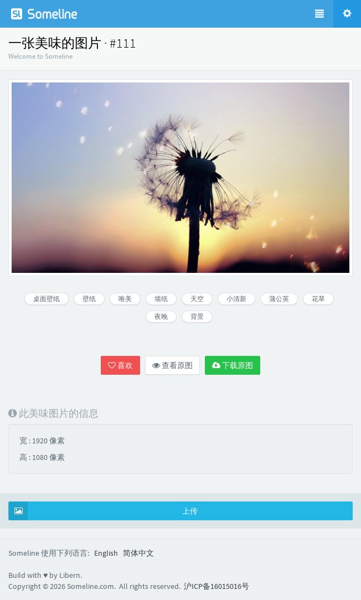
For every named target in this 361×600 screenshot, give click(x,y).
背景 (197, 316)
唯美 (125, 298)
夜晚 (161, 316)
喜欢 (120, 365)
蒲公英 (279, 298)
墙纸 (161, 298)
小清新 (236, 298)
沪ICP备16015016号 (216, 586)
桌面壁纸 (46, 298)
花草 (318, 298)
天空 (197, 298)
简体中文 (138, 553)
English (106, 553)
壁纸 (89, 298)
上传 (103, 510)
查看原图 (172, 365)
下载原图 (232, 365)
